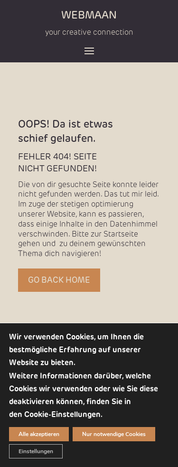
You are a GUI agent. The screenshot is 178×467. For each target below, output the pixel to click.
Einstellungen (36, 451)
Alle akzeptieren (39, 434)
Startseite (120, 233)
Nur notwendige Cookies (114, 434)
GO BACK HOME (59, 280)
